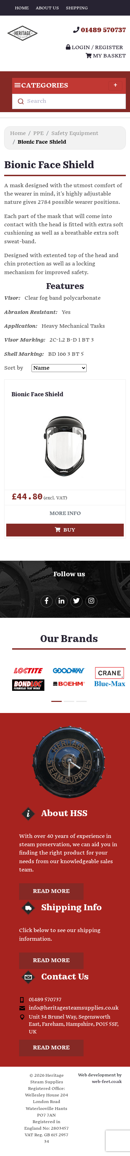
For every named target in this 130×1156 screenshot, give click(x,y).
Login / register (94, 47)
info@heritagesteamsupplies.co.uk (74, 1008)
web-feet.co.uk (107, 1081)
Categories (67, 86)
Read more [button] (51, 891)
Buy (65, 530)
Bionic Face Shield (37, 395)
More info (65, 513)
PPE (38, 133)
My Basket (106, 56)
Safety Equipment (74, 133)
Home (22, 8)
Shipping (77, 8)
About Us (47, 8)
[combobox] (69, 101)
